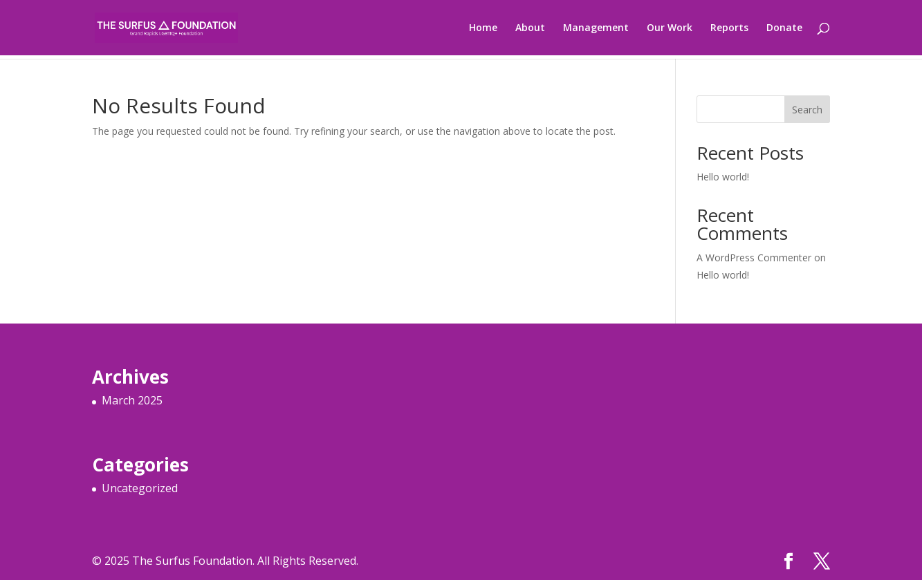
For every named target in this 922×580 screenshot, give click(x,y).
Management (596, 28)
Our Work (669, 28)
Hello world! (723, 176)
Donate (784, 28)
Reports (729, 28)
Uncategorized (140, 488)
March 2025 (132, 400)
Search (807, 109)
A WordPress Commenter (754, 257)
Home (483, 28)
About (530, 28)
